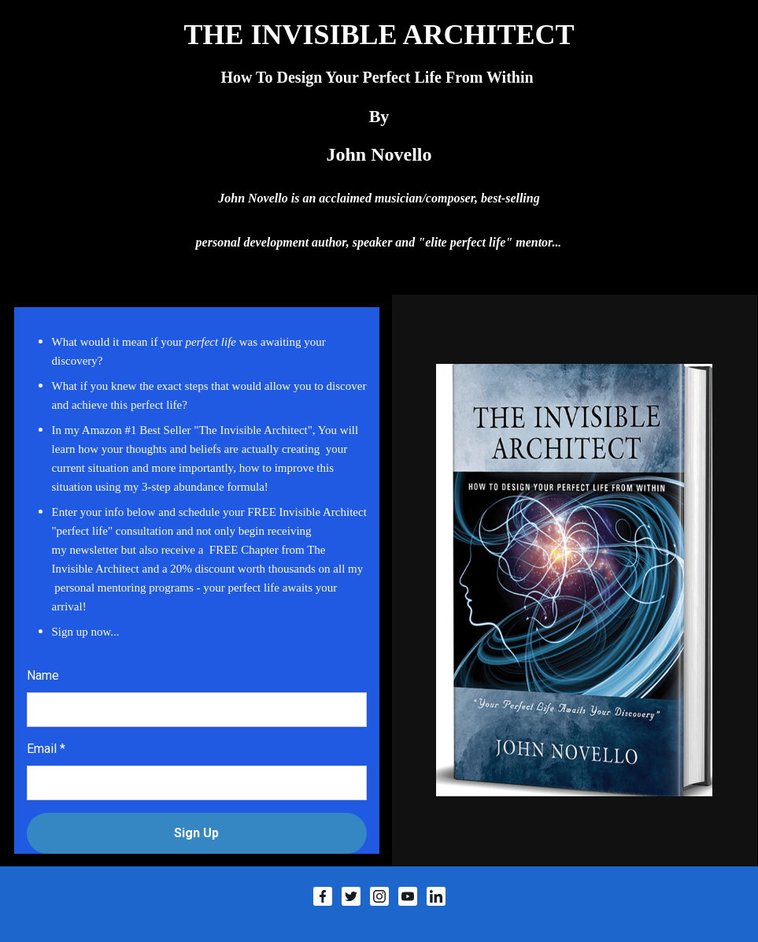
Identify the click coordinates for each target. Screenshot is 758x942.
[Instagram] (379, 896)
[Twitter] (351, 896)
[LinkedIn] (436, 896)
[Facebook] (322, 896)
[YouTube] (407, 896)
